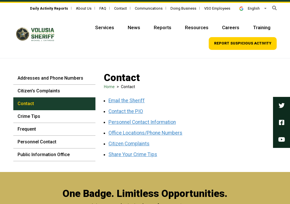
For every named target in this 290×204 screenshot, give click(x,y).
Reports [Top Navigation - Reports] (162, 27)
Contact (120, 8)
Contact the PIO (125, 111)
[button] (274, 8)
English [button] (249, 8)
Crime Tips (29, 116)
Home (109, 86)
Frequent (27, 129)
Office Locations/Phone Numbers (145, 133)
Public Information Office (44, 154)
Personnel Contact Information (142, 122)
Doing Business (183, 8)
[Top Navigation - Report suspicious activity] (243, 43)
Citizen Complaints (129, 143)
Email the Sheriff (126, 100)
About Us (83, 8)
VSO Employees (217, 8)
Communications (149, 8)
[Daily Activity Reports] (49, 8)
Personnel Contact (37, 141)
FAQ (102, 8)
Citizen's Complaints (39, 91)
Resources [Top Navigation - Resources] (196, 27)
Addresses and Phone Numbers (50, 78)
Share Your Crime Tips (132, 154)
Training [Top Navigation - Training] (261, 27)
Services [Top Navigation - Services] (104, 27)
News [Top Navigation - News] (134, 27)
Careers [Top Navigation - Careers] (230, 27)
